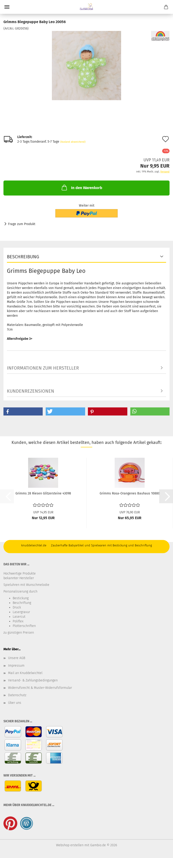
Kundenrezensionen (30, 391)
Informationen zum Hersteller (43, 368)
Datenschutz (17, 695)
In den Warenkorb (81, 187)
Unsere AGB (16, 658)
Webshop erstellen (70, 845)
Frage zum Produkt (21, 224)
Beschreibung (23, 256)
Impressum (16, 666)
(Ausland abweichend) (73, 141)
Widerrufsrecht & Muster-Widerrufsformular (40, 688)
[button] (23, 411)
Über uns (14, 703)
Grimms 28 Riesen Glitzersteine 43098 (43, 493)
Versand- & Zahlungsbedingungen (33, 680)
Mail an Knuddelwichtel (25, 673)
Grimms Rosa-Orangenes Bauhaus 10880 (130, 493)
